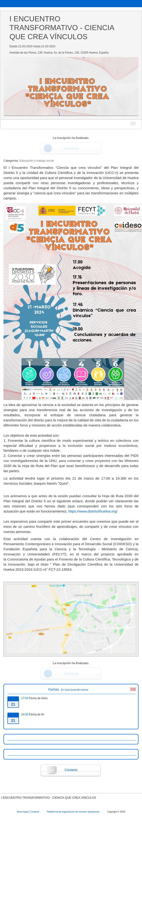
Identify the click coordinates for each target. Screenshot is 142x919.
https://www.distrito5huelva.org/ (93, 511)
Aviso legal (23, 811)
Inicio (4, 3)
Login (17, 3)
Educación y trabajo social (37, 160)
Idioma (135, 3)
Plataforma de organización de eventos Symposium (73, 811)
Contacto (70, 770)
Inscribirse (71, 148)
